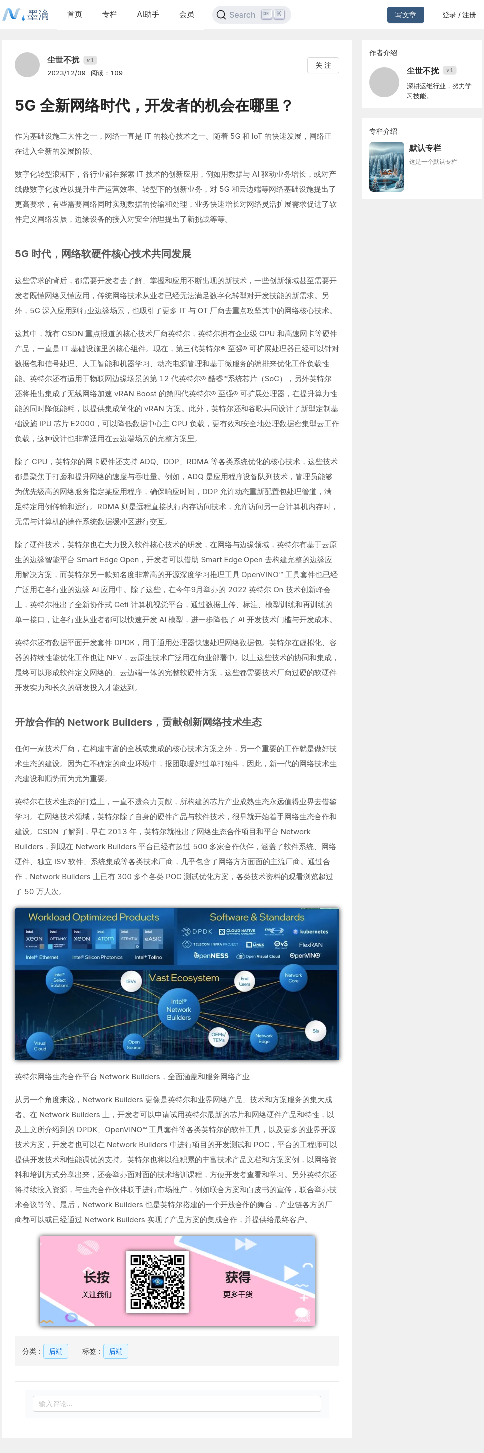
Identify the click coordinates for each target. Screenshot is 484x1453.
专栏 (109, 14)
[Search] (251, 15)
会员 (186, 14)
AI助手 (148, 14)
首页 (74, 14)
